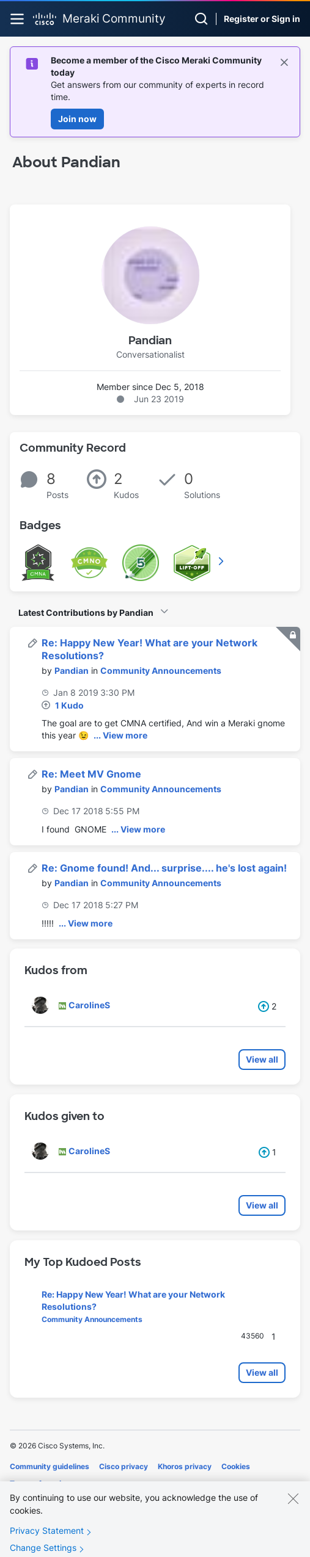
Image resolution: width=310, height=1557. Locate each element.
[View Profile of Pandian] (71, 670)
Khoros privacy (185, 1466)
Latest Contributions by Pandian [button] (85, 612)
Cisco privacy (123, 1466)
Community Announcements (160, 670)
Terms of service (40, 1483)
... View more (120, 735)
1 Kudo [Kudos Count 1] (69, 705)
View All (222, 560)
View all (262, 1059)
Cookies (235, 1466)
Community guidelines (49, 1466)
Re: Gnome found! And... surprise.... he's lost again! (164, 868)
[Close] (293, 1510)
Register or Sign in (262, 18)
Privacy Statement (47, 1542)
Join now (77, 119)
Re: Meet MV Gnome (91, 774)
